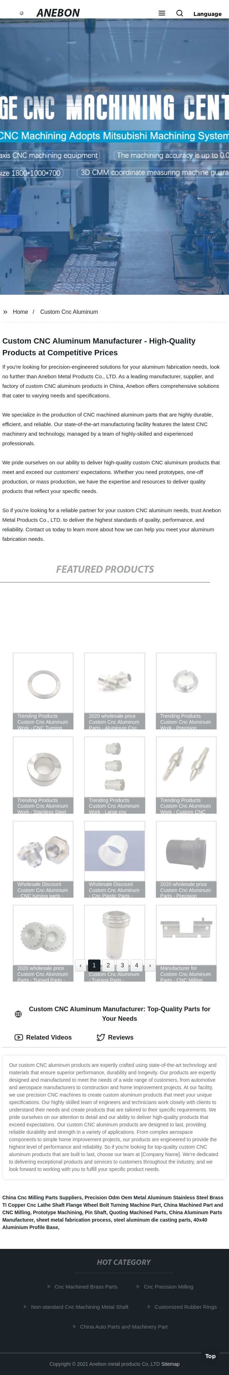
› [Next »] (150, 965)
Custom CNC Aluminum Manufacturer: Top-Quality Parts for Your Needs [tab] (112, 1014)
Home (20, 312)
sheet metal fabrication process (73, 1220)
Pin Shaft (96, 1212)
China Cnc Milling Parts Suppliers (42, 1197)
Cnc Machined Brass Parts (87, 1287)
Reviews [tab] (115, 1037)
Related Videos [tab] (43, 1037)
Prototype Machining (57, 1212)
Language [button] (207, 14)
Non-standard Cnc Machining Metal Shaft (81, 1306)
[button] (162, 13)
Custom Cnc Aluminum (69, 312)
